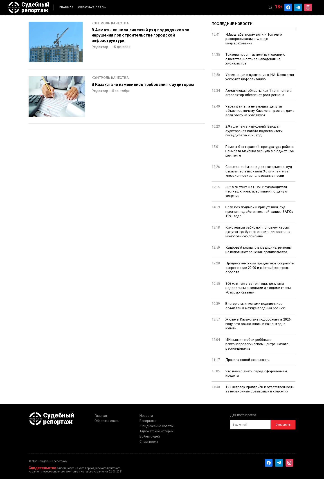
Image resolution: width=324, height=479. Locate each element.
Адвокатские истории (156, 431)
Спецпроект (149, 442)
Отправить (283, 424)
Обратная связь (92, 7)
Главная (66, 7)
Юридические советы (156, 426)
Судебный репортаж (28, 7)
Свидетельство (42, 468)
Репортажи (148, 421)
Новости (146, 416)
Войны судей (150, 436)
